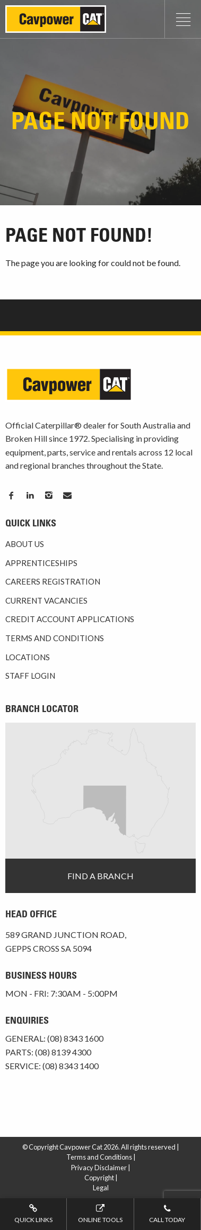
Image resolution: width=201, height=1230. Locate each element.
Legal (101, 1187)
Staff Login (30, 675)
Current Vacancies (46, 600)
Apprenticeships (41, 563)
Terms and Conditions (54, 638)
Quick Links (33, 1213)
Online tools (100, 1213)
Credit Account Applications (69, 619)
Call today (167, 1213)
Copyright (99, 1177)
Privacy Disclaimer (99, 1167)
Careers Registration (52, 581)
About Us (24, 544)
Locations (27, 657)
